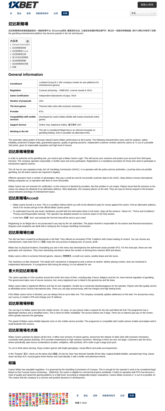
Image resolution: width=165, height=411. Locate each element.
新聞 (65, 13)
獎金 (19, 13)
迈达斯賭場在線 (19, 54)
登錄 (28, 13)
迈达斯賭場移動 (19, 61)
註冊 (56, 13)
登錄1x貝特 (147, 4)
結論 (14, 67)
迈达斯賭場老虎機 (20, 64)
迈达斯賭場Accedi (20, 51)
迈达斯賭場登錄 (19, 48)
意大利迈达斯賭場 (20, 57)
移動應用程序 (42, 13)
